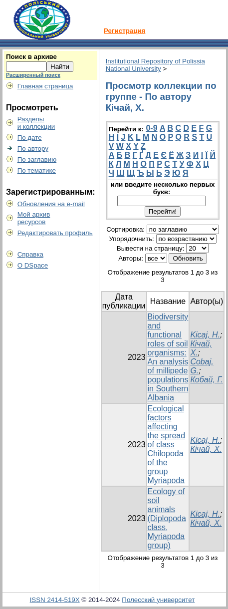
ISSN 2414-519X (55, 600)
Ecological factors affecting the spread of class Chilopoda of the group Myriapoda (167, 444)
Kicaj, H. (205, 334)
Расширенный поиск (33, 75)
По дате (29, 137)
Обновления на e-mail (51, 204)
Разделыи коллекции (36, 122)
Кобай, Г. (206, 379)
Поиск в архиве (31, 56)
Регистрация (124, 30)
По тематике (36, 170)
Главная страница (45, 86)
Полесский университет (158, 600)
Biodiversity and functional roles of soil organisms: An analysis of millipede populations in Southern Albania (168, 357)
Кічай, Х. (206, 449)
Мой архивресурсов (33, 218)
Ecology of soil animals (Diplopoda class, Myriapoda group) (167, 518)
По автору (32, 148)
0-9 (151, 128)
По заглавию (37, 159)
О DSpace (32, 265)
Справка (30, 254)
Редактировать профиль (55, 233)
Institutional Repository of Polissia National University (155, 64)
